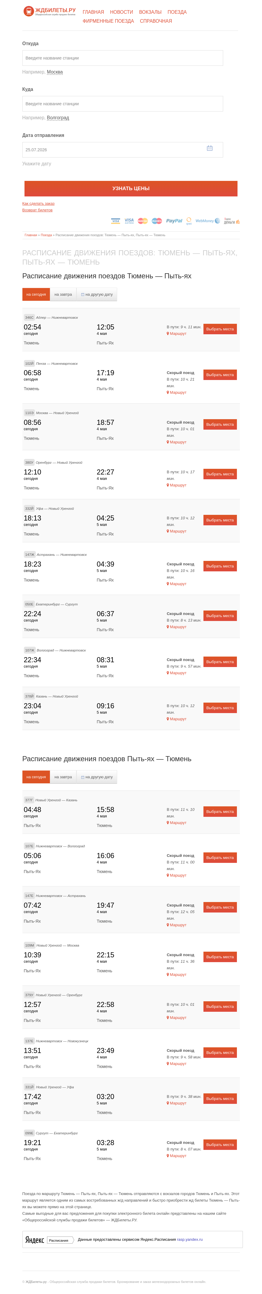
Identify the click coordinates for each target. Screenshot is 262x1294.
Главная (93, 12)
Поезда (177, 12)
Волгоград (58, 117)
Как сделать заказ (38, 203)
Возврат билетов (37, 210)
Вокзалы (150, 12)
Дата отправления (43, 135)
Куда (27, 89)
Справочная (156, 21)
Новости (121, 12)
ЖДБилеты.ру (36, 1282)
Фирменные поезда (108, 21)
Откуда (30, 43)
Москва (55, 71)
